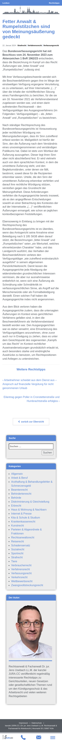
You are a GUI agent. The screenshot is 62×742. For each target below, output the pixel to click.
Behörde (16, 497)
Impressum (23, 723)
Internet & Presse (21, 513)
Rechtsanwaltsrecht (22, 537)
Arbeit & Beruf (19, 477)
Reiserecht (17, 541)
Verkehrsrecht (19, 577)
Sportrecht (17, 553)
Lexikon (5, 3)
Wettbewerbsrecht (22, 581)
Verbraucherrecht (21, 565)
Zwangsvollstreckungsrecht (27, 585)
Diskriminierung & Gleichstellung (30, 501)
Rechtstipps (54, 3)
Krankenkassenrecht (23, 521)
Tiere (14, 561)
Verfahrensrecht (35, 45)
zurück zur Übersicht (31, 421)
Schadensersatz (20, 545)
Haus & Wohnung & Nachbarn (29, 509)
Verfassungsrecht (51, 45)
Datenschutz (37, 723)
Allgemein (17, 473)
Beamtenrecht (19, 489)
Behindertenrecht (21, 493)
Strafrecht (22, 45)
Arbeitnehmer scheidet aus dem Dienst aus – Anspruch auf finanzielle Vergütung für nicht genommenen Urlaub (29, 384)
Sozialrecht (17, 549)
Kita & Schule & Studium (25, 517)
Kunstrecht (17, 525)
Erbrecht (16, 505)
